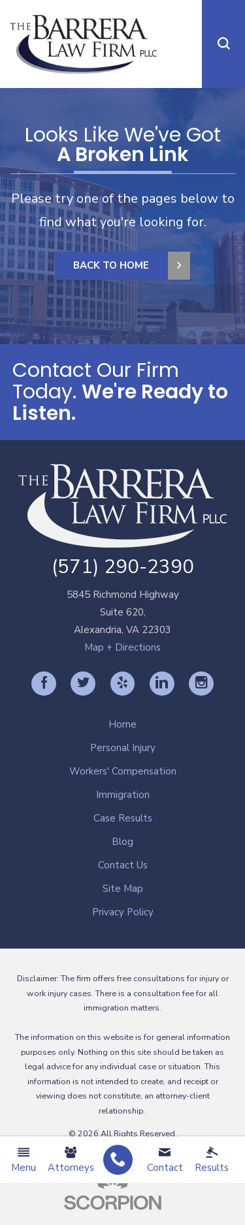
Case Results (122, 818)
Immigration (123, 794)
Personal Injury (122, 747)
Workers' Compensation (122, 771)
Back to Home (111, 265)
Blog (122, 841)
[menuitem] (118, 1160)
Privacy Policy (123, 912)
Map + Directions (122, 647)
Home (122, 724)
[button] (223, 44)
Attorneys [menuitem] (71, 1160)
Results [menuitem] (212, 1160)
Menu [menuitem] (23, 1160)
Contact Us (123, 865)
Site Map (123, 888)
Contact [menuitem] (165, 1160)
